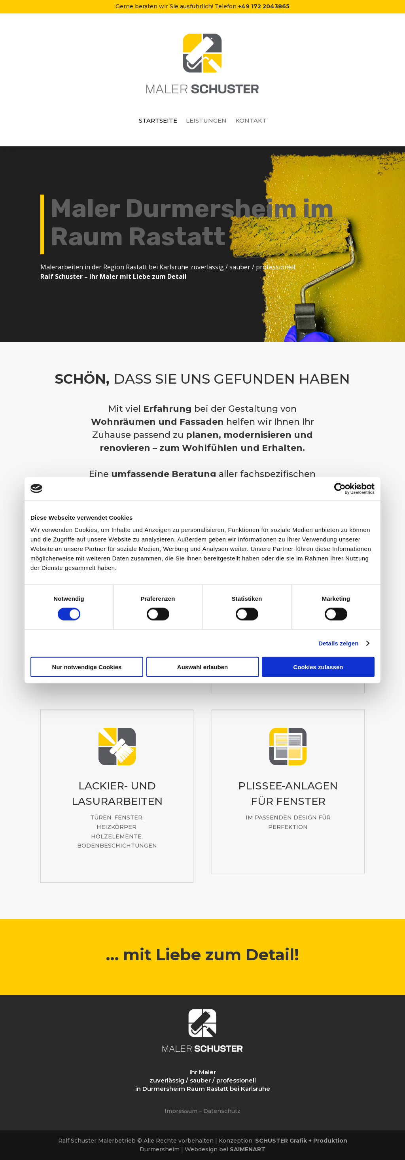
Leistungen (206, 121)
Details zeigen (338, 643)
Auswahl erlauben (202, 667)
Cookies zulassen (318, 667)
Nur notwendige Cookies (87, 667)
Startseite (158, 121)
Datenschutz (221, 1111)
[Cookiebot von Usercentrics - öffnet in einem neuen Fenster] (340, 488)
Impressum (181, 1111)
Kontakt (251, 121)
